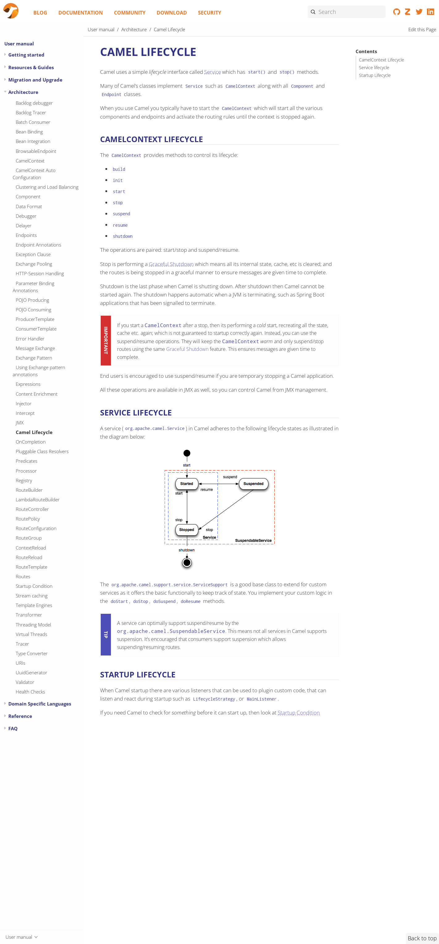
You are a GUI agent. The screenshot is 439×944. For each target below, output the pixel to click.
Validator (25, 682)
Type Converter (32, 653)
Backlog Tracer (31, 112)
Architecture (23, 92)
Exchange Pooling (34, 263)
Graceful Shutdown (171, 264)
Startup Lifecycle (375, 75)
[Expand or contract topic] (5, 54)
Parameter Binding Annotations (33, 287)
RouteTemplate (31, 566)
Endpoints (26, 235)
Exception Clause (33, 254)
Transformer (29, 614)
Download (172, 12)
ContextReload (31, 547)
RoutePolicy (28, 518)
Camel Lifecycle (34, 432)
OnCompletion (31, 441)
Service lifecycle (374, 67)
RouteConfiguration (36, 528)
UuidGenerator (31, 672)
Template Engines (34, 605)
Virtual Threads (31, 634)
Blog (40, 12)
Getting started (26, 54)
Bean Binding (29, 131)
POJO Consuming (33, 309)
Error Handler (30, 338)
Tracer (22, 643)
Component (28, 196)
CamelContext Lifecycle (381, 60)
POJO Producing (32, 300)
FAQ (13, 728)
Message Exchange (35, 348)
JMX (19, 422)
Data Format (29, 206)
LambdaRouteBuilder (38, 499)
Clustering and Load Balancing (47, 186)
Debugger (26, 216)
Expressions (28, 384)
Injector (24, 403)
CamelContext (30, 160)
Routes (23, 576)
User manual (19, 43)
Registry (24, 480)
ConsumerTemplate (36, 328)
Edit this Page (422, 29)
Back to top (422, 938)
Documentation (80, 12)
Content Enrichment (36, 393)
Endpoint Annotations (38, 244)
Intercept (25, 413)
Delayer (24, 225)
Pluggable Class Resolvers (42, 451)
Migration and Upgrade (35, 79)
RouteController (32, 509)
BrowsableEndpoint (36, 151)
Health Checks (30, 691)
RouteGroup (29, 537)
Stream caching (32, 595)
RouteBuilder (29, 490)
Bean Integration (33, 141)
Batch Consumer (33, 122)
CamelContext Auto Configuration (34, 174)
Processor (26, 470)
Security (209, 12)
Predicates (26, 460)
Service (212, 71)
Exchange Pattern (34, 357)
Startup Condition (34, 586)
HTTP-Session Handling (40, 273)
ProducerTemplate (35, 319)
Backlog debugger (34, 102)
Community (130, 12)
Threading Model (33, 624)
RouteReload (29, 557)
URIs (20, 663)
